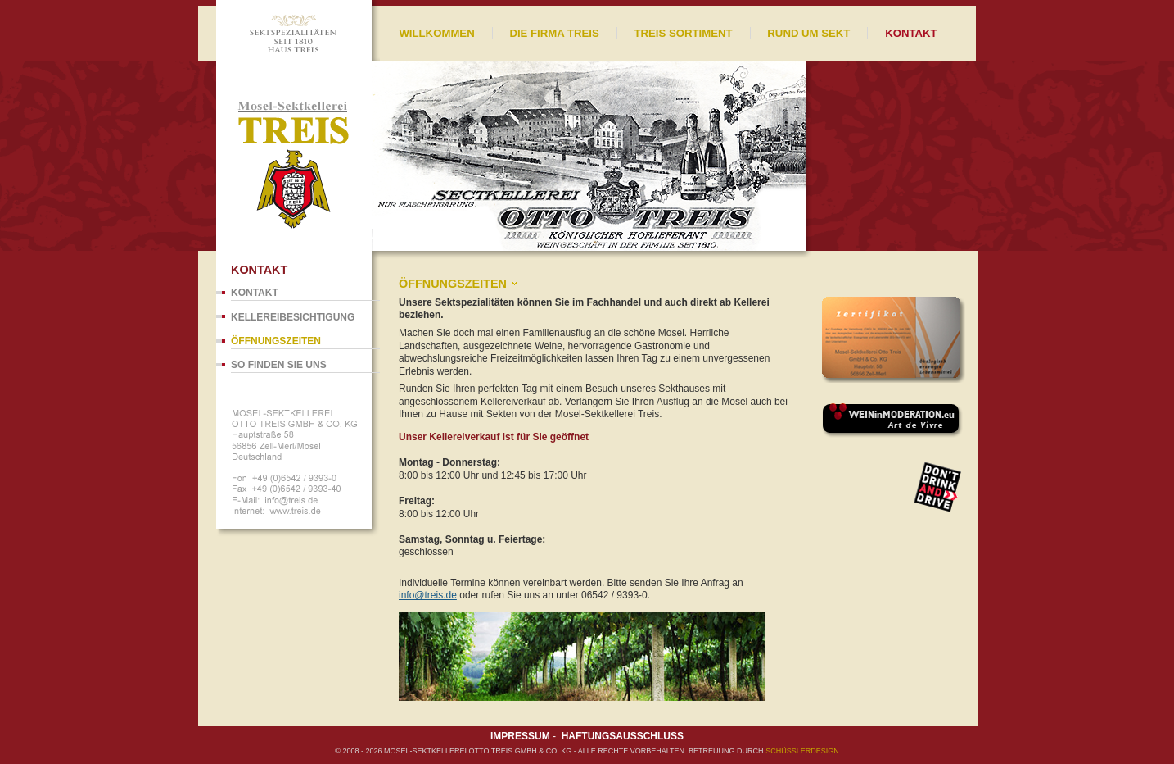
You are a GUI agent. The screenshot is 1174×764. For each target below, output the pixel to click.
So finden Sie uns (279, 365)
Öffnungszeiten (276, 341)
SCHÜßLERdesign (802, 751)
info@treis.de (428, 595)
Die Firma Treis (553, 33)
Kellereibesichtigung (292, 317)
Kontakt (254, 292)
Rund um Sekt (808, 33)
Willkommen (436, 33)
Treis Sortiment (683, 33)
